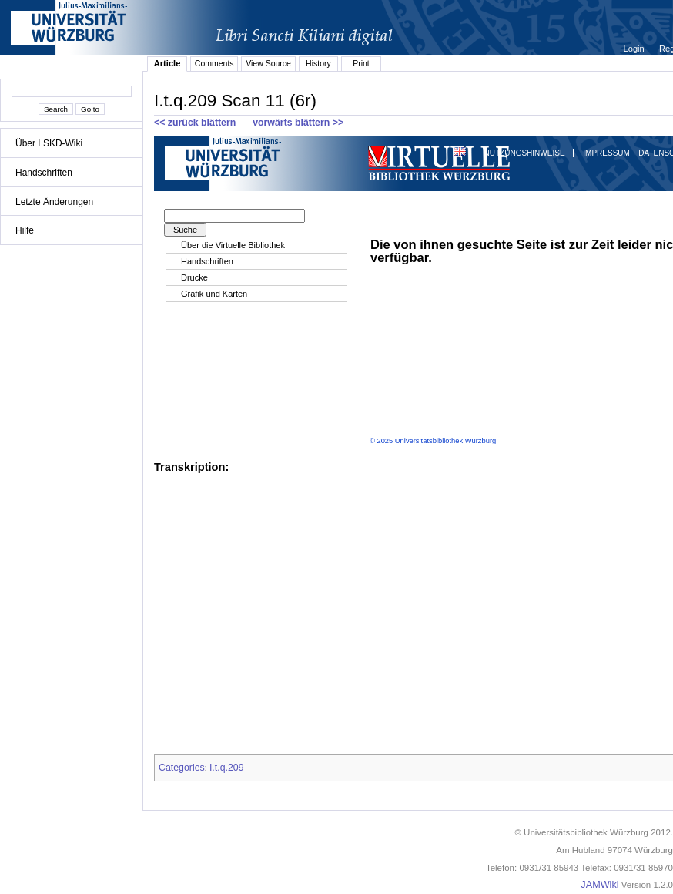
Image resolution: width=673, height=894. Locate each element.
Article (167, 63)
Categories (182, 767)
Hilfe (24, 230)
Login (635, 48)
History (318, 63)
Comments (214, 63)
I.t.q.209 (226, 767)
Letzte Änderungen (54, 202)
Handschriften (43, 172)
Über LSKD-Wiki (48, 143)
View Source (268, 63)
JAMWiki (599, 884)
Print (361, 63)
